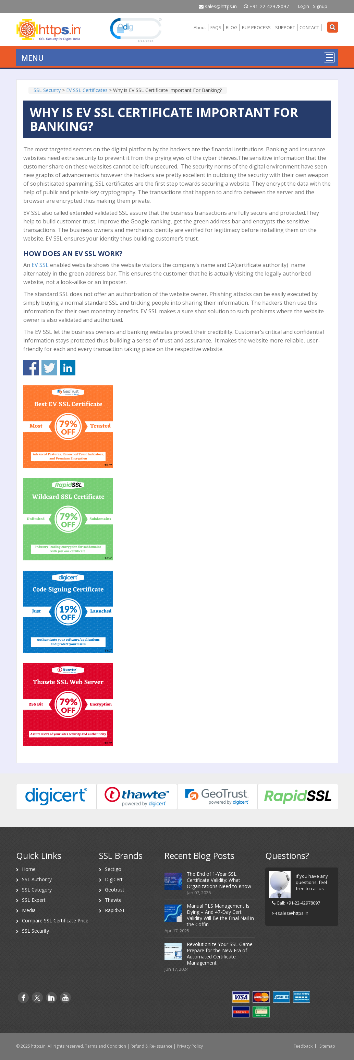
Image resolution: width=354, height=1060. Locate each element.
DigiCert (114, 879)
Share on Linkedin (67, 367)
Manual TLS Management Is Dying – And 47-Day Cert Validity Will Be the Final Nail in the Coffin (220, 915)
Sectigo (113, 869)
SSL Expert (34, 900)
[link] (135, 29)
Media (29, 910)
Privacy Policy (190, 1046)
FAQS (215, 27)
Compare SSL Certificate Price (55, 920)
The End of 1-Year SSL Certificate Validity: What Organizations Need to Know (219, 880)
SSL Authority (37, 879)
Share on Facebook (31, 367)
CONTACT (309, 27)
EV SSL (40, 265)
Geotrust (114, 889)
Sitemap (327, 1046)
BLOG (231, 27)
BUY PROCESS (256, 27)
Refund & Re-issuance (151, 1046)
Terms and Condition (105, 1046)
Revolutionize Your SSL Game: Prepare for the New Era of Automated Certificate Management (220, 953)
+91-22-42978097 (266, 6)
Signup (320, 6)
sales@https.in (218, 6)
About (200, 27)
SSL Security (35, 931)
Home (29, 869)
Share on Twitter (49, 367)
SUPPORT (285, 27)
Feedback (303, 1046)
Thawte (113, 900)
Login (303, 6)
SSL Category (37, 889)
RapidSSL (115, 910)
